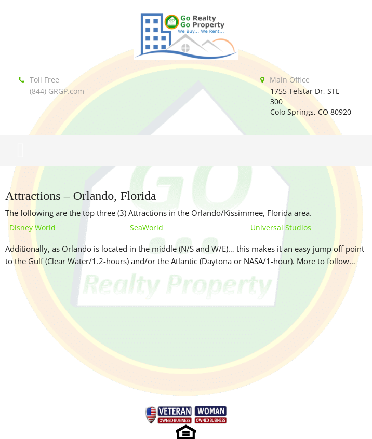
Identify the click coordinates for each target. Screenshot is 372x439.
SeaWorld (146, 227)
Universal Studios (280, 227)
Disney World (32, 227)
